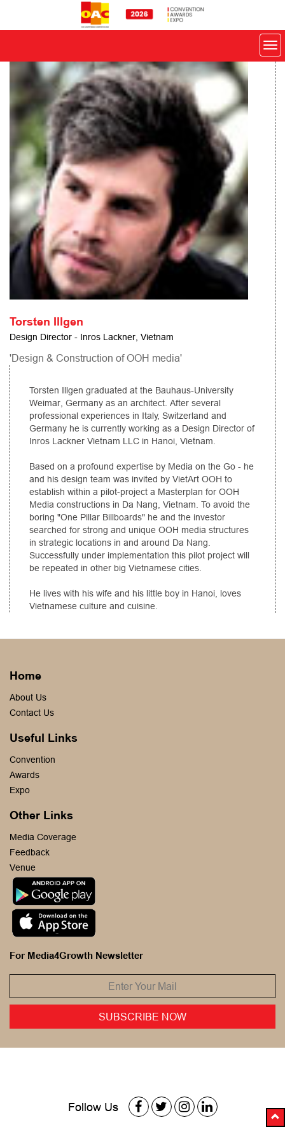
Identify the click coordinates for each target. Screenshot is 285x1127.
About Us (28, 697)
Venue (23, 867)
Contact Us (32, 713)
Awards (24, 775)
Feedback (30, 852)
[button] (275, 1117)
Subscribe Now (142, 1016)
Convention (32, 760)
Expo (20, 790)
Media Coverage (43, 837)
